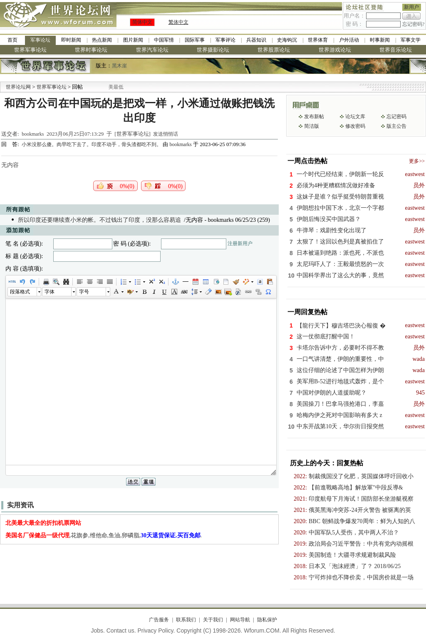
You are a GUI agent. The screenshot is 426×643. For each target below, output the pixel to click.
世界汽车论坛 (152, 50)
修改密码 (355, 126)
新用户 (411, 7)
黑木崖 (119, 66)
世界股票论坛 (274, 50)
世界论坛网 (18, 87)
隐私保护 (267, 620)
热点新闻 (102, 40)
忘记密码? (413, 24)
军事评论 (225, 40)
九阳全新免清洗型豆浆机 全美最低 (108, 87)
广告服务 (159, 620)
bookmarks (33, 134)
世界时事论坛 (91, 50)
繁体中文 (178, 22)
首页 (12, 40)
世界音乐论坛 (395, 50)
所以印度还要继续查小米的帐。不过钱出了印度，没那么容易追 (99, 220)
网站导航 (240, 620)
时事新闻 (380, 40)
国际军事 (195, 40)
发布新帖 (314, 116)
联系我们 (186, 620)
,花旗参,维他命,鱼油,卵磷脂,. (103, 535)
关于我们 (213, 620)
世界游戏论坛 (335, 50)
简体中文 (142, 22)
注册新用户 (240, 243)
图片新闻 (133, 40)
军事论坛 (40, 40)
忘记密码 (396, 116)
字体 (49, 292)
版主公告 (396, 126)
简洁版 (311, 126)
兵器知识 (256, 40)
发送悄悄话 (165, 134)
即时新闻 (71, 40)
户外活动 (349, 40)
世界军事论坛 (30, 50)
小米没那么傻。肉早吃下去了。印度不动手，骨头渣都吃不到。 (92, 144)
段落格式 (20, 292)
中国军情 (164, 40)
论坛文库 (355, 116)
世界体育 (318, 40)
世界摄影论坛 (213, 50)
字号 (84, 292)
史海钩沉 (287, 40)
